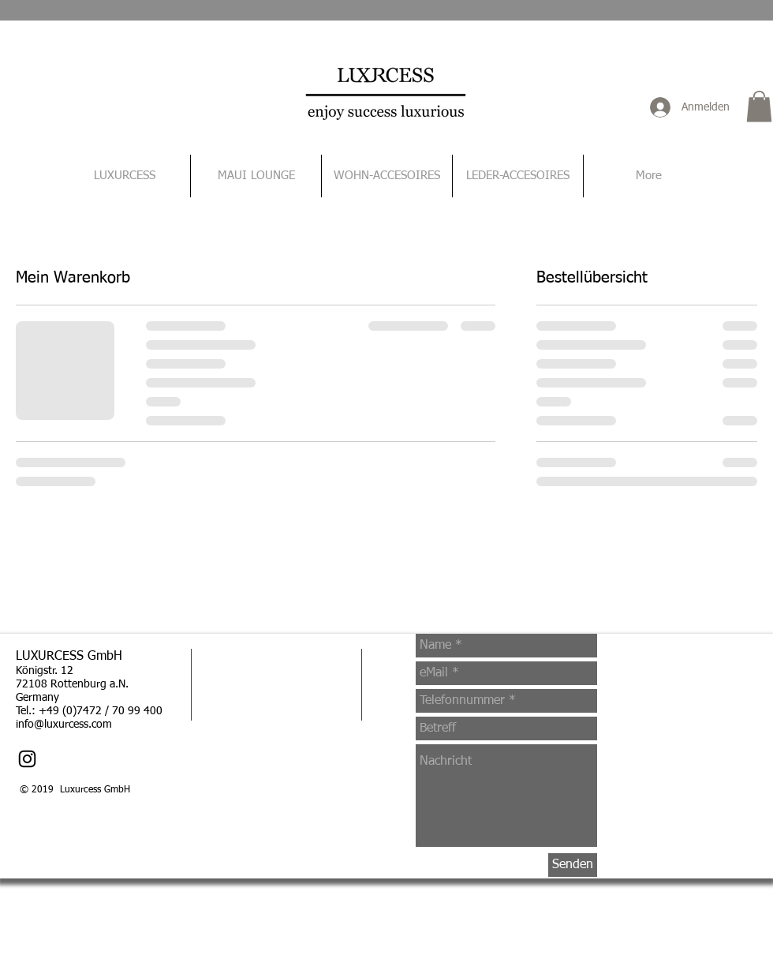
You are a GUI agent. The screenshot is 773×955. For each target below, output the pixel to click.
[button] (759, 106)
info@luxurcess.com (64, 724)
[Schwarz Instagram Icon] (27, 758)
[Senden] (572, 865)
